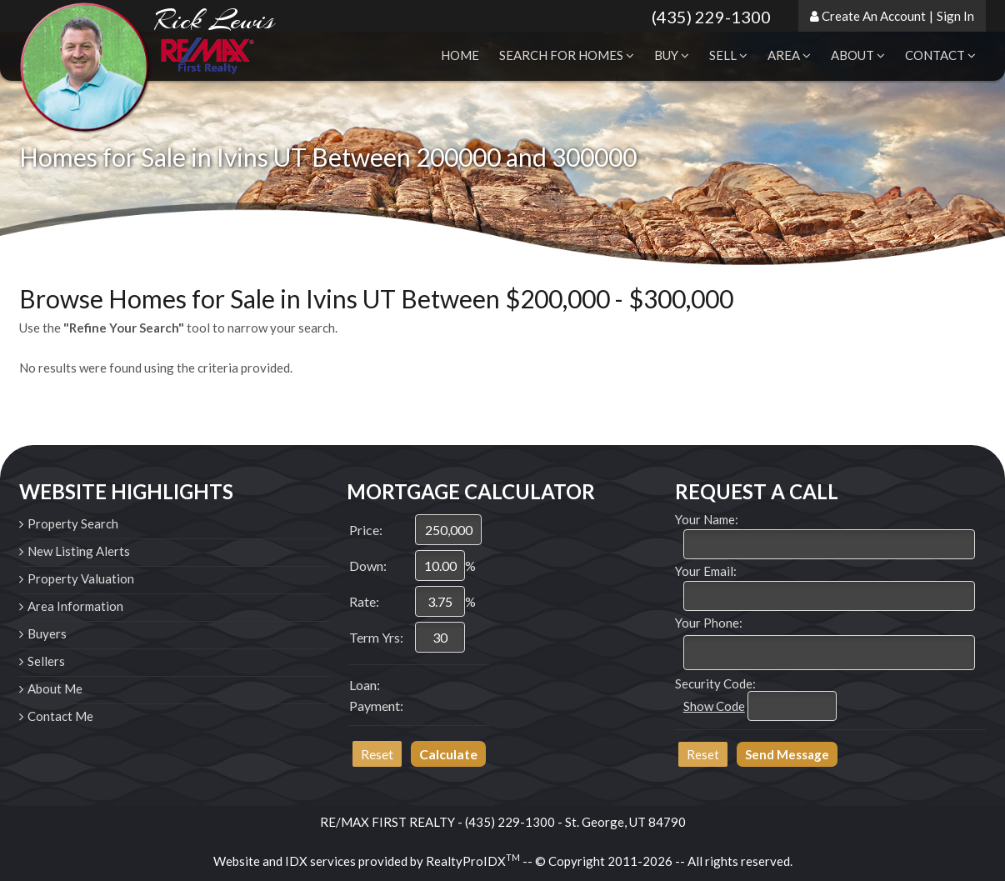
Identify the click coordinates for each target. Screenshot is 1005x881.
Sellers (46, 660)
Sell (728, 55)
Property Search (73, 523)
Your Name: (706, 519)
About (858, 55)
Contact (940, 55)
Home (460, 55)
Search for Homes (566, 55)
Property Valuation (81, 578)
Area (789, 55)
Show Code (714, 705)
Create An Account (874, 15)
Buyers (47, 633)
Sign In (955, 15)
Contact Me (60, 715)
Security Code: (715, 683)
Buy (671, 55)
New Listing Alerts (79, 550)
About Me (55, 688)
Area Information (75, 605)
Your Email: (706, 570)
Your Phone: (708, 622)
